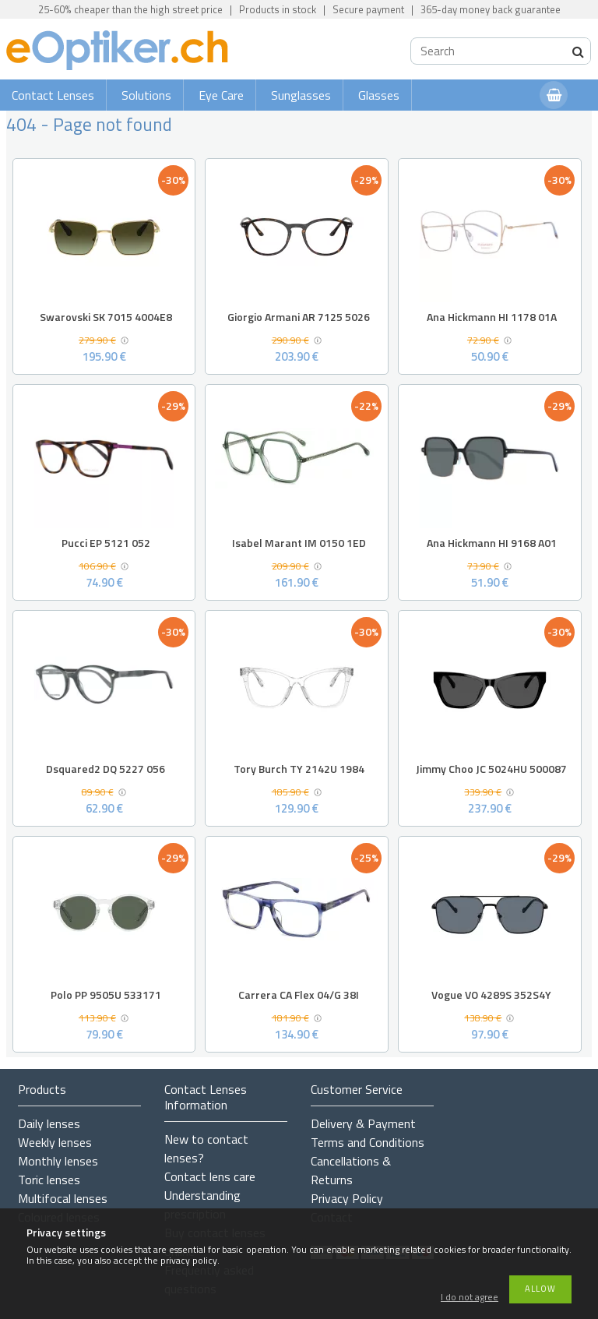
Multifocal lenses (62, 1198)
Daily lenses (49, 1123)
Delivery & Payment (363, 1123)
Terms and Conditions (367, 1142)
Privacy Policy (347, 1198)
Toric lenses (49, 1179)
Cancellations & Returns (351, 1170)
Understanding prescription (202, 1204)
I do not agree (469, 1297)
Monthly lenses (58, 1160)
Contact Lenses (53, 95)
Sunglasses (301, 95)
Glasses (378, 95)
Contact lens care (209, 1176)
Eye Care (221, 95)
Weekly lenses (55, 1142)
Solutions (146, 95)
